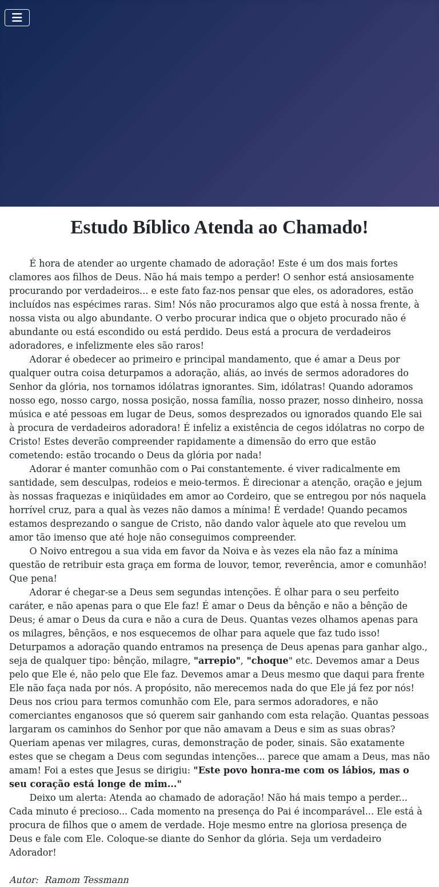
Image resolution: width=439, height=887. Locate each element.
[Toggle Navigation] (17, 17)
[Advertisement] (219, 121)
